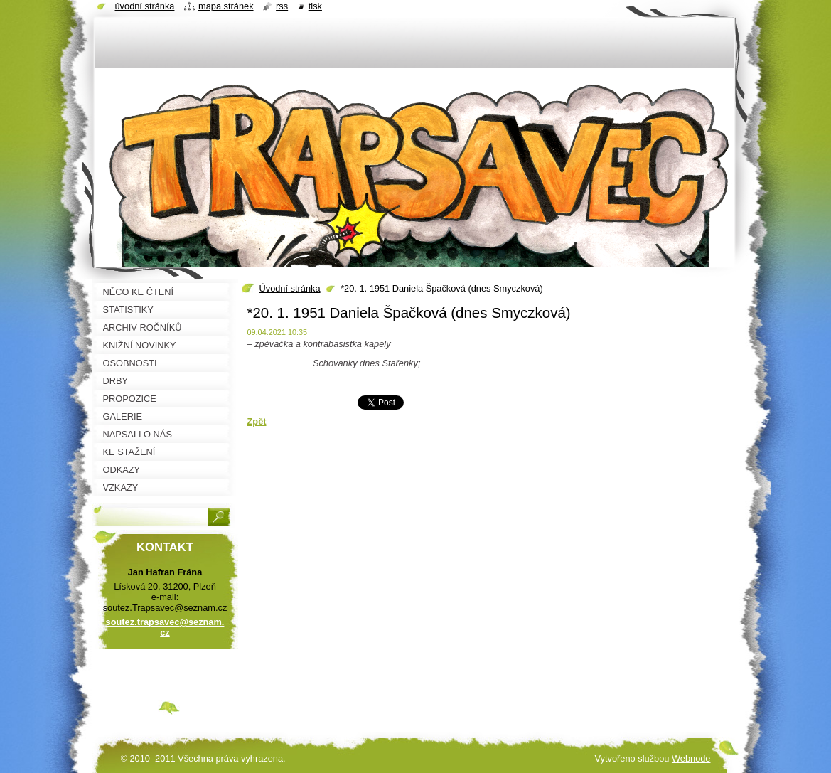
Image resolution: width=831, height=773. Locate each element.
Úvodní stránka (290, 288)
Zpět (257, 421)
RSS (282, 6)
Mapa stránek (226, 6)
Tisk (315, 6)
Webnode (691, 758)
